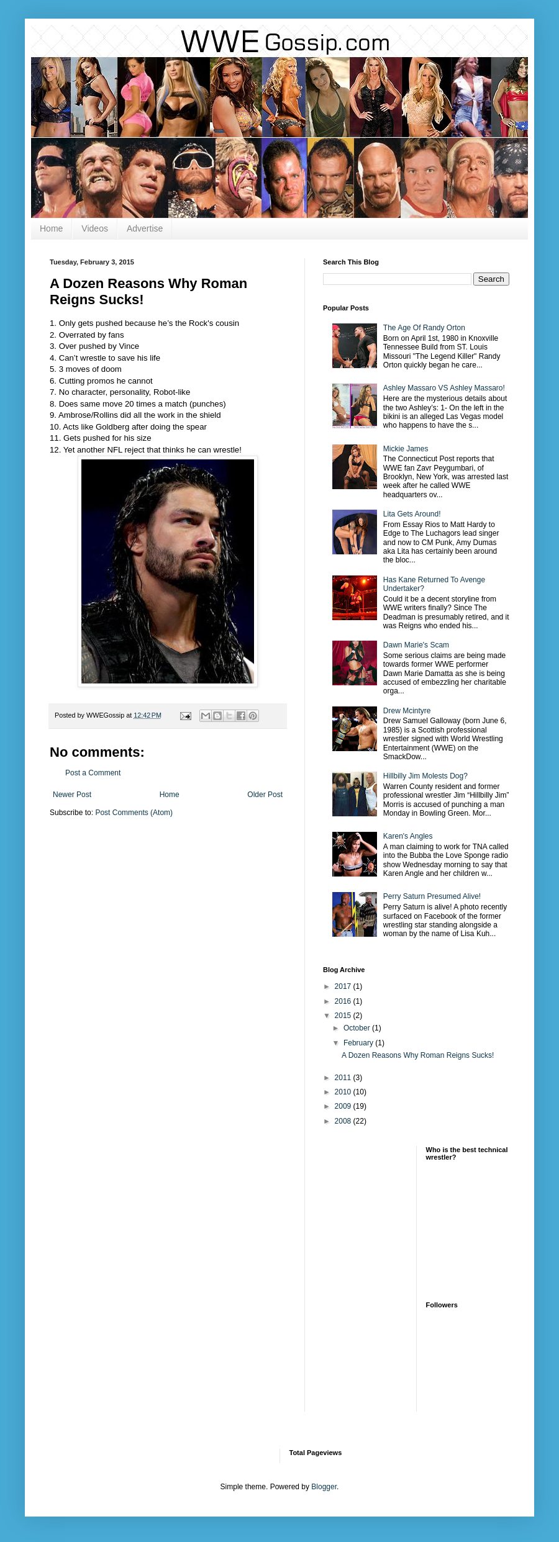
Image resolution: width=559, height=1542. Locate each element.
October (357, 1028)
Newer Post (72, 794)
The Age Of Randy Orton (424, 327)
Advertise (145, 228)
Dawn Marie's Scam (416, 645)
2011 (344, 1077)
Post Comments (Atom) (134, 812)
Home (51, 228)
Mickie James (406, 448)
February (359, 1043)
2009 (344, 1106)
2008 (344, 1121)
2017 (344, 986)
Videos (94, 228)
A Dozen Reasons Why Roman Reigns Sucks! (418, 1055)
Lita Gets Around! (412, 514)
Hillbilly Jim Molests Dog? (425, 776)
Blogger (324, 1486)
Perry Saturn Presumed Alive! (432, 896)
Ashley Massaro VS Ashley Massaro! (444, 388)
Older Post (265, 794)
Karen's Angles (408, 836)
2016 (344, 1001)
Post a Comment (92, 773)
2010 (344, 1092)
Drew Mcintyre (407, 710)
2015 (344, 1015)
